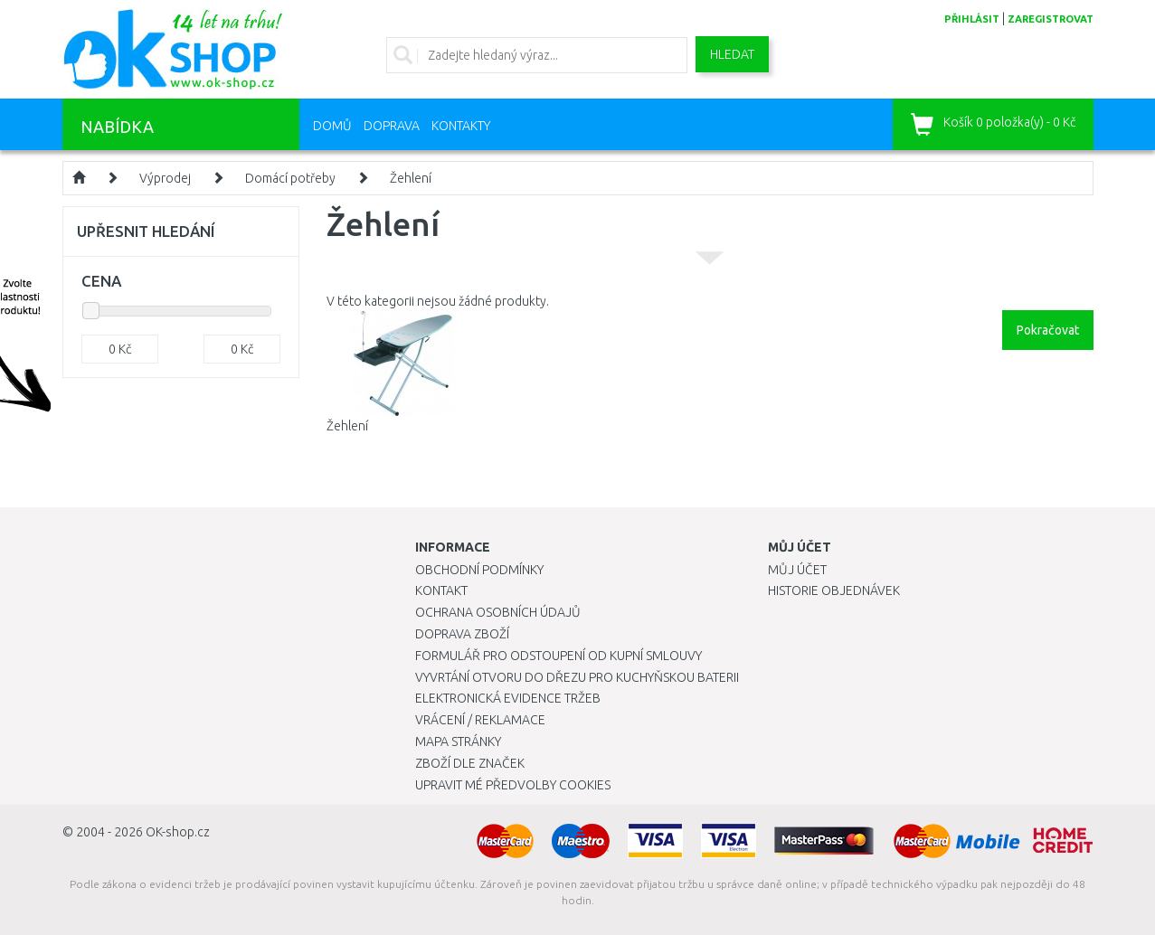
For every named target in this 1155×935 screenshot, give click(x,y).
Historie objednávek (834, 590)
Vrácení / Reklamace (480, 720)
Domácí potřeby (290, 178)
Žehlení (410, 178)
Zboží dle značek (470, 763)
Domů (332, 125)
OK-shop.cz (178, 832)
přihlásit (971, 19)
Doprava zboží (462, 634)
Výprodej (165, 178)
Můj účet (797, 569)
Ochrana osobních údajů (498, 612)
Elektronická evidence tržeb (508, 698)
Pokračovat (1048, 330)
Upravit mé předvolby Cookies (513, 785)
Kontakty (460, 125)
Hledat (732, 54)
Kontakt (441, 590)
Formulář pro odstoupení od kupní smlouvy (558, 655)
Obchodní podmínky (479, 569)
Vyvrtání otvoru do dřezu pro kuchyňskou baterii (577, 677)
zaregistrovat (1050, 19)
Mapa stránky (458, 741)
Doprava (392, 125)
